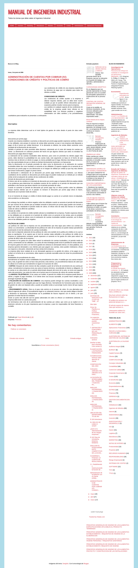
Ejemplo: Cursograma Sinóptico (99, 138)
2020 (91, 243)
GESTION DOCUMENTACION (119, 400)
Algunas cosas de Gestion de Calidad (118, 196)
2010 (91, 267)
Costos (69, 25)
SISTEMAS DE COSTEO (117, 463)
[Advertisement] (69, 45)
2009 (91, 270)
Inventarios (115, 216)
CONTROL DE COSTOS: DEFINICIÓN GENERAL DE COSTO (95, 103)
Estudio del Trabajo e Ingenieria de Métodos (119, 170)
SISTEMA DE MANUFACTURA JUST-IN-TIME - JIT (96, 298)
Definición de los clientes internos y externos (100, 69)
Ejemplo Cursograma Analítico (99, 216)
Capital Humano (114, 353)
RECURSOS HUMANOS (117, 453)
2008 (91, 273)
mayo (93, 494)
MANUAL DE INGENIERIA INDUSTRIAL (44, 12)
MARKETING (113, 440)
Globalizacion (113, 405)
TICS (110, 470)
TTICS (111, 473)
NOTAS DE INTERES (116, 443)
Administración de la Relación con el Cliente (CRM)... (96, 475)
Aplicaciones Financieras (94, 25)
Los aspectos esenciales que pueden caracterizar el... (96, 321)
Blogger (86, 563)
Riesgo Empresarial (115, 460)
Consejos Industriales (116, 363)
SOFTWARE (113, 466)
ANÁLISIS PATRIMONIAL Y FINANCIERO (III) (96, 390)
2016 (91, 249)
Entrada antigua (75, 338)
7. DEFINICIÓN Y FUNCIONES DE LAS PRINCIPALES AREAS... (96, 331)
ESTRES (112, 390)
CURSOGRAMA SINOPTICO (96, 87)
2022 (91, 237)
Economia (60, 25)
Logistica (112, 433)
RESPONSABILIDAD (116, 457)
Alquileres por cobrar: (93, 154)
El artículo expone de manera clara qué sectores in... (119, 306)
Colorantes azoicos (93, 339)
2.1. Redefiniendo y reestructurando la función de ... (96, 467)
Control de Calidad (115, 370)
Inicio (47, 338)
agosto (93, 287)
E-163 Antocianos (96, 419)
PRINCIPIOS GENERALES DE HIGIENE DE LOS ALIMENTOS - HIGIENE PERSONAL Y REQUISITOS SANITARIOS (108, 540)
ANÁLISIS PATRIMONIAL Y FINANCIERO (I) (96, 407)
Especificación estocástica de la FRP (124, 95)
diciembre (94, 275)
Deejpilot (65, 563)
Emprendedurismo (115, 386)
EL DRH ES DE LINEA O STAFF (95, 424)
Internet (111, 411)
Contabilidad (113, 366)
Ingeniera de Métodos (116, 408)
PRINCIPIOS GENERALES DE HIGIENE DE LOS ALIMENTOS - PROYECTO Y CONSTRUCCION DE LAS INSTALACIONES (108, 550)
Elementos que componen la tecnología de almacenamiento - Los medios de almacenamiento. (119, 221)
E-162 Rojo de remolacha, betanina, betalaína (95, 440)
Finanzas (18, 319)
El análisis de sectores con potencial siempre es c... (118, 301)
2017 (91, 246)
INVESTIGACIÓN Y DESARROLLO (115, 422)
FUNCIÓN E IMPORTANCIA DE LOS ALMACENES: (95, 184)
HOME (12, 25)
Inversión (112, 418)
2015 (91, 252)
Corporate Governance (116, 373)
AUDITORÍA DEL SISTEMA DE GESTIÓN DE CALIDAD (119, 337)
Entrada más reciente (17, 338)
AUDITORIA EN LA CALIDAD (119, 341)
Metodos (50, 25)
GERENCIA (113, 396)
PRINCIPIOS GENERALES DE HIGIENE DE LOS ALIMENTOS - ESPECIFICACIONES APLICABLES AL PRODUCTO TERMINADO (108, 527)
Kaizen (111, 430)
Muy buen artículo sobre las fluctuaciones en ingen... (118, 296)
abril (92, 497)
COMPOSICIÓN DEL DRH (95, 365)
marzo (93, 500)
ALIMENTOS (113, 324)
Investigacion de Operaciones (117, 68)
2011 (91, 264)
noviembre (94, 278)
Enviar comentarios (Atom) (50, 345)
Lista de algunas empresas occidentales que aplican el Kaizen (95, 199)
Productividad (113, 446)
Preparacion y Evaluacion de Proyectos (116, 264)
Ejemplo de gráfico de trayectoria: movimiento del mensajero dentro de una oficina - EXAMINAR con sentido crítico (119, 176)
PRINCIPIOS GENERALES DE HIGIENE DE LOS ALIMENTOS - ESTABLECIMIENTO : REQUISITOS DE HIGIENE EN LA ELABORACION (108, 534)
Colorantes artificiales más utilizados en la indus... (96, 371)
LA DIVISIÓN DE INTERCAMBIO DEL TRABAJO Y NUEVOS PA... (96, 381)
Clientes (111, 356)
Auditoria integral (114, 346)
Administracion (79, 25)
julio (92, 290)
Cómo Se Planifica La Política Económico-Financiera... (95, 310)
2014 (91, 255)
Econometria (115, 92)
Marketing (30, 25)
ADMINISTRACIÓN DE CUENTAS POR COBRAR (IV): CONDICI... (96, 485)
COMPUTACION (114, 360)
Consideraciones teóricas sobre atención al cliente (95, 358)
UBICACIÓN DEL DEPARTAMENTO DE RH (96, 414)
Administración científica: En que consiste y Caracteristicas (96, 169)
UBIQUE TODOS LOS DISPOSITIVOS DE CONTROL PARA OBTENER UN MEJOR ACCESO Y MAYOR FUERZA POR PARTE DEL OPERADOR (120, 144)
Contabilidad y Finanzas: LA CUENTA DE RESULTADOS (96, 458)
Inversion (20, 25)
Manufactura (40, 25)
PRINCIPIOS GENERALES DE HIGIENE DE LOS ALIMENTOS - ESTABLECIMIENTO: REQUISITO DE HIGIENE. (108, 545)
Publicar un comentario (18, 329)
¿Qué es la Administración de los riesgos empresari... (96, 431)
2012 (91, 261)
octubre (93, 281)
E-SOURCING (114, 380)
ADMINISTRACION (115, 321)
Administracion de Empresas (117, 243)
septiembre (94, 284)
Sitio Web (93, 304)
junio (92, 293)
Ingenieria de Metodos (119, 135)
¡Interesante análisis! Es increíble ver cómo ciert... (117, 311)
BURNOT (112, 350)
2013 (91, 258)
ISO (110, 427)
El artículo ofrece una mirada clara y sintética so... (118, 291)
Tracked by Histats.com (97, 517)
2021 (91, 240)
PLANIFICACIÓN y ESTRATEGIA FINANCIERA (96, 351)
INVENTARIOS (114, 415)
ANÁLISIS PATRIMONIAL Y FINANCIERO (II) (96, 398)
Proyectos (112, 450)
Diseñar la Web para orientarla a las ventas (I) (96, 344)
